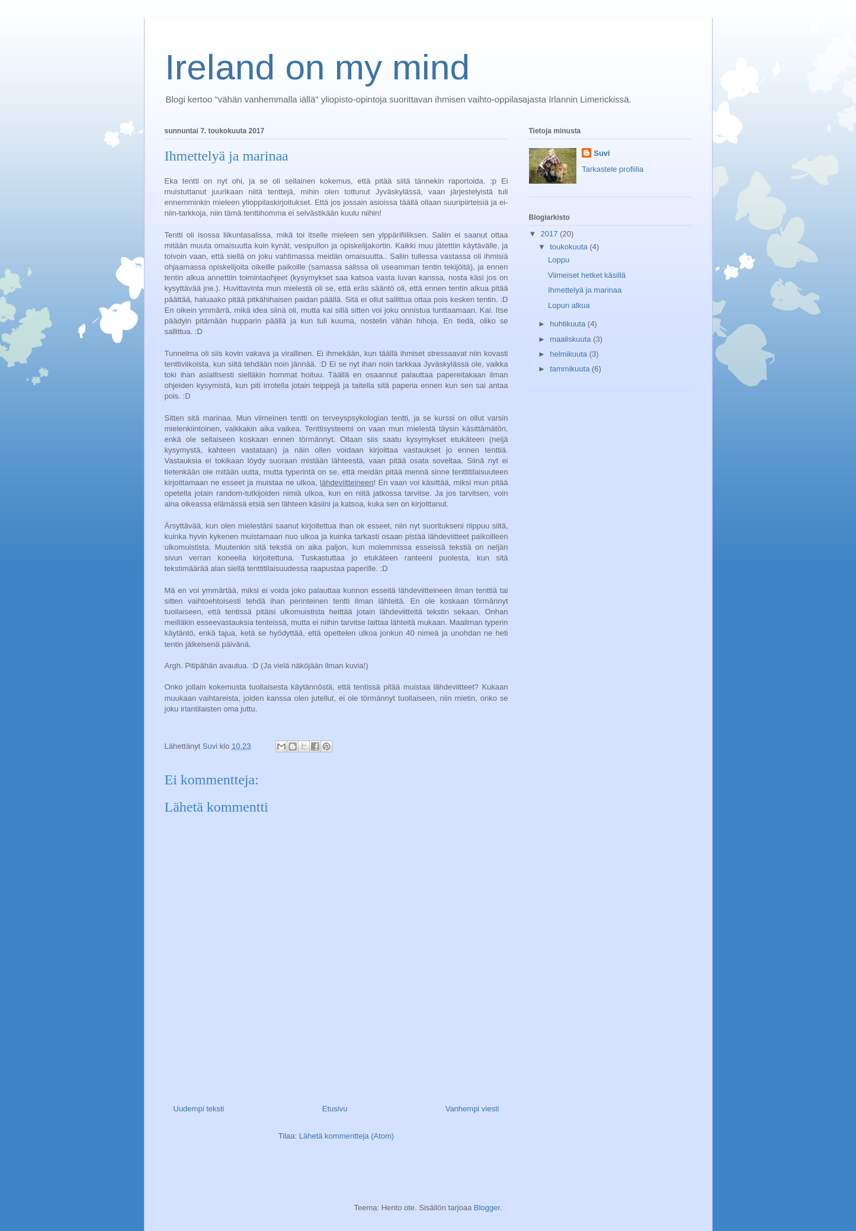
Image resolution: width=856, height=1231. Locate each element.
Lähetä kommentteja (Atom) (346, 1135)
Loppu (558, 259)
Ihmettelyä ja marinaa (584, 290)
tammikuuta (571, 368)
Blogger (487, 1207)
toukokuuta (569, 246)
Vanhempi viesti (472, 1108)
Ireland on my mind (317, 67)
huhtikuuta (569, 323)
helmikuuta (569, 354)
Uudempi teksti (199, 1108)
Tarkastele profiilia (612, 169)
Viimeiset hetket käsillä (587, 275)
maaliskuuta (571, 339)
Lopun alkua (569, 305)
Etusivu (335, 1108)
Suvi (602, 153)
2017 (550, 233)
